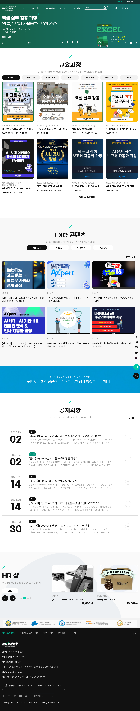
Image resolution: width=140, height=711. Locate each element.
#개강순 (11, 78)
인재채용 (61, 633)
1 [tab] (62, 42)
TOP (136, 376)
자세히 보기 (6, 37)
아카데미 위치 (48, 633)
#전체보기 (37, 248)
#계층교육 (31, 78)
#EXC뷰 (103, 248)
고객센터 (72, 633)
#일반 (70, 78)
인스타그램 (136, 342)
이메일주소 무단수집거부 (29, 633)
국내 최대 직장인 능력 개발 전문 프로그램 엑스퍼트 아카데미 (70, 377)
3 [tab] (67, 42)
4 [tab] (30, 598)
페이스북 (136, 337)
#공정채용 (89, 78)
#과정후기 (81, 248)
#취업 (128, 78)
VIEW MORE (87, 197)
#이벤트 (59, 248)
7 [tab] (77, 42)
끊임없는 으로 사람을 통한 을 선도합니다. (70, 381)
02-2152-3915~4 (130, 2)
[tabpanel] (70, 24)
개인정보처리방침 (8, 633)
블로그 (136, 347)
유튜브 (136, 353)
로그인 (114, 8)
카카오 (136, 358)
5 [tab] (72, 42)
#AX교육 (109, 78)
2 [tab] (24, 598)
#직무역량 (50, 78)
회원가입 (125, 8)
